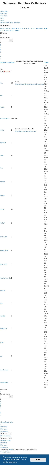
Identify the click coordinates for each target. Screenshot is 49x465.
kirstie (2, 130)
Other (17, 31)
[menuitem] (3, 13)
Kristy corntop (4, 118)
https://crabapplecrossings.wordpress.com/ (29, 84)
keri (1, 95)
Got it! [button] (38, 460)
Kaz (1, 83)
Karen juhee (4, 250)
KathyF (2, 223)
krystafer (3, 142)
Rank (2, 62)
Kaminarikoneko (5, 278)
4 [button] (0, 49)
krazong (7, 71)
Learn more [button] (13, 462)
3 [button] (0, 47)
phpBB (10, 449)
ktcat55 (2, 316)
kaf (1, 356)
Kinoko (2, 181)
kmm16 (2, 291)
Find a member (5, 28)
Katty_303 (3, 264)
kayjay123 (3, 328)
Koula (2, 107)
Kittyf (1, 155)
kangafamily (4, 382)
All (13, 28)
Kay (1, 303)
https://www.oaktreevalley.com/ (25, 131)
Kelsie (2, 209)
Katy (1, 168)
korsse (2, 195)
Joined (46, 62)
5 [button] (0, 52)
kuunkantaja (4, 370)
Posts (13, 62)
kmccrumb (3, 237)
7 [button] (0, 56)
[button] (0, 35)
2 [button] (0, 45)
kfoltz (2, 342)
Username (7, 62)
